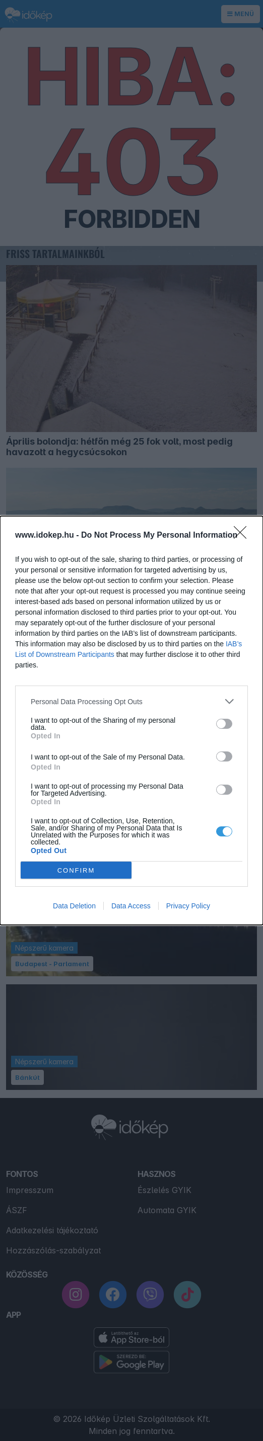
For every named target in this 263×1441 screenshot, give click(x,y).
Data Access (131, 906)
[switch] (224, 724)
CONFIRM (76, 870)
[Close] (243, 535)
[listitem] (131, 701)
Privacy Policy (188, 906)
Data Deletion (74, 906)
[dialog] (131, 720)
